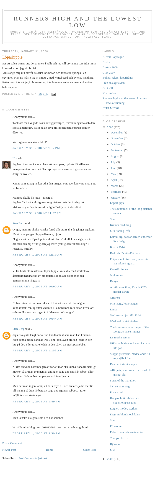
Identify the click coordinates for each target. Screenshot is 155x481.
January (116, 197)
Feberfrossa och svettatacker (127, 432)
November (117, 138)
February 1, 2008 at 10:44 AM (38, 318)
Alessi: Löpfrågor (113, 57)
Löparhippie (117, 203)
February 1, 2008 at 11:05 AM (37, 350)
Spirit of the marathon (123, 380)
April (114, 180)
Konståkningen (119, 269)
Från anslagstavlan (114, 82)
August (115, 156)
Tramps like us (118, 438)
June (114, 168)
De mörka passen (120, 337)
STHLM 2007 (111, 108)
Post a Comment (12, 443)
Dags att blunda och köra (125, 414)
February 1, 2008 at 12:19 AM (38, 254)
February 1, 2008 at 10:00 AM (38, 286)
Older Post (89, 449)
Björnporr (115, 444)
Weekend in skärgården (123, 321)
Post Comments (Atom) (33, 458)
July (113, 162)
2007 (110, 459)
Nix (15, 158)
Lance (113, 309)
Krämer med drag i (121, 225)
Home (49, 449)
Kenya (114, 281)
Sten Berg (18, 223)
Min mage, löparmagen (123, 303)
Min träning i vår (120, 231)
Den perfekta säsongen (123, 364)
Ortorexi (115, 297)
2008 (110, 127)
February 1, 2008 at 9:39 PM (36, 433)
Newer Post (9, 449)
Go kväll (108, 88)
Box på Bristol (118, 247)
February (116, 191)
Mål (112, 450)
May (114, 174)
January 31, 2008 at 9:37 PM (36, 148)
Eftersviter (116, 426)
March (115, 185)
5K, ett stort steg (119, 386)
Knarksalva (109, 93)
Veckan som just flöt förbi (125, 315)
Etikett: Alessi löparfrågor (118, 77)
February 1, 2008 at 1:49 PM (36, 401)
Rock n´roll (117, 392)
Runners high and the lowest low (77, 22)
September (117, 150)
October (116, 144)
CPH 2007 (109, 72)
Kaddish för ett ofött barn (125, 253)
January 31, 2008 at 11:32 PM (37, 213)
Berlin (106, 62)
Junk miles (116, 275)
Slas (112, 420)
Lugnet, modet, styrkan (123, 408)
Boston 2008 (110, 67)
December (117, 132)
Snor (113, 219)
